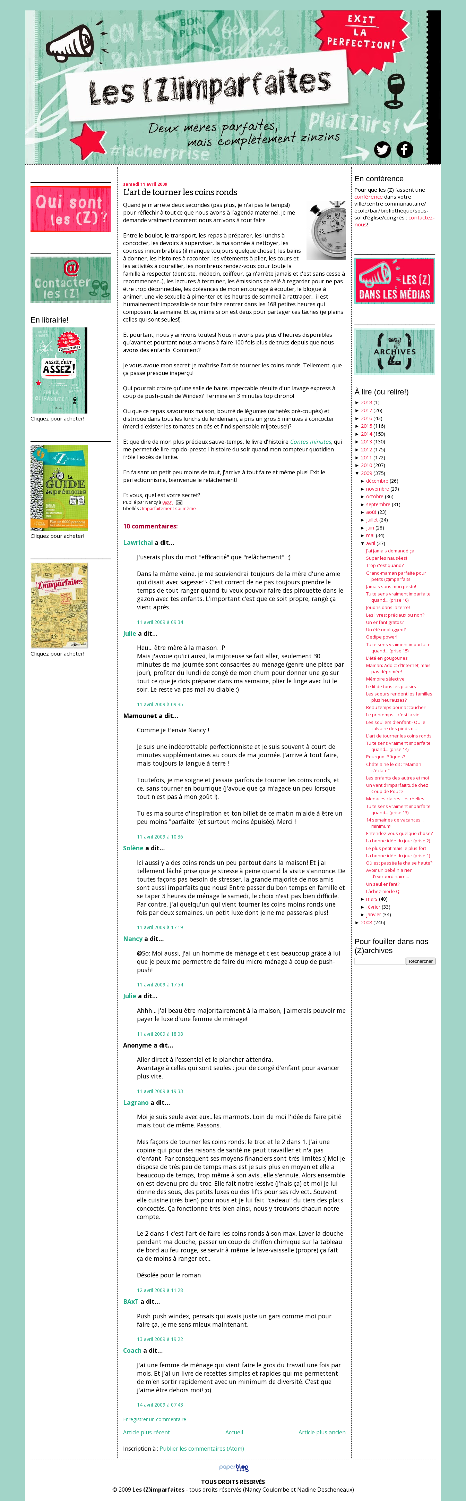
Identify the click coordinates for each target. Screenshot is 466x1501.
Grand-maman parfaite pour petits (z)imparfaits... (396, 576)
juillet (372, 519)
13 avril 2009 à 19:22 (160, 1339)
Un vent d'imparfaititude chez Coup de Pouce (397, 788)
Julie (129, 633)
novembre (377, 488)
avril (370, 543)
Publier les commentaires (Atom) (201, 1448)
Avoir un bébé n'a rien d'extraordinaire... (389, 873)
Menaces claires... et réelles (395, 798)
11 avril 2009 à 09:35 (160, 704)
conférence (368, 196)
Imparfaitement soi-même (169, 508)
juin (370, 527)
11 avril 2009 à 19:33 (160, 1091)
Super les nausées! (386, 558)
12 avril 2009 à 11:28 (160, 1290)
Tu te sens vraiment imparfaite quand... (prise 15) (398, 647)
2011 (366, 457)
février (373, 906)
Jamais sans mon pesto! (391, 586)
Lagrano (136, 1102)
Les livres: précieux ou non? (395, 615)
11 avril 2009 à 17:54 (160, 984)
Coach (132, 1350)
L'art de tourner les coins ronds (180, 192)
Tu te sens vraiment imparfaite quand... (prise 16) (398, 597)
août (371, 512)
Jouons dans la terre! (388, 607)
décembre (377, 480)
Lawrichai (138, 542)
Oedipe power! (381, 637)
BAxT (131, 1301)
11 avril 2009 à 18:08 (160, 1034)
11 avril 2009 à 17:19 (160, 927)
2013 (366, 441)
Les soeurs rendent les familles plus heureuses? (399, 697)
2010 (366, 465)
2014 (366, 434)
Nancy (133, 938)
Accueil (234, 1432)
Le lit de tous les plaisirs (391, 686)
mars (372, 898)
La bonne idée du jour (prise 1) (398, 855)
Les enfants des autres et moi (397, 778)
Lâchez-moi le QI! (384, 891)
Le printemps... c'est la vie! (393, 714)
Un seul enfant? (382, 884)
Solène (133, 848)
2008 (366, 922)
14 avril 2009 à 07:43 (160, 1404)
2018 (366, 402)
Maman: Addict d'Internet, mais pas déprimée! (398, 668)
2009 (366, 473)
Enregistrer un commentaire (154, 1419)
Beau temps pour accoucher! (396, 707)
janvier (373, 914)
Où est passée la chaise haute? (399, 863)
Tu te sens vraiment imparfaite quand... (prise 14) (398, 746)
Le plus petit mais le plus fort (396, 848)
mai (370, 535)
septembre (378, 504)
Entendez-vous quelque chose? (399, 833)
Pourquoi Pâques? (385, 756)
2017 (366, 410)
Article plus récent (146, 1432)
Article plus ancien (322, 1432)
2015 (366, 426)
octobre (374, 496)
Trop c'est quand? (385, 565)
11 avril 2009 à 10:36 (160, 836)
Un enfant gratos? (385, 622)
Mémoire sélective (385, 679)
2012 (366, 449)
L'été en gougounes (387, 658)
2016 (366, 418)
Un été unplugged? (386, 629)
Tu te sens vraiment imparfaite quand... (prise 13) (398, 809)
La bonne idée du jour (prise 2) (398, 840)
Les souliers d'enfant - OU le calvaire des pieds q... (395, 725)
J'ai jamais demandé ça (390, 551)
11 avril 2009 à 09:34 (160, 622)
